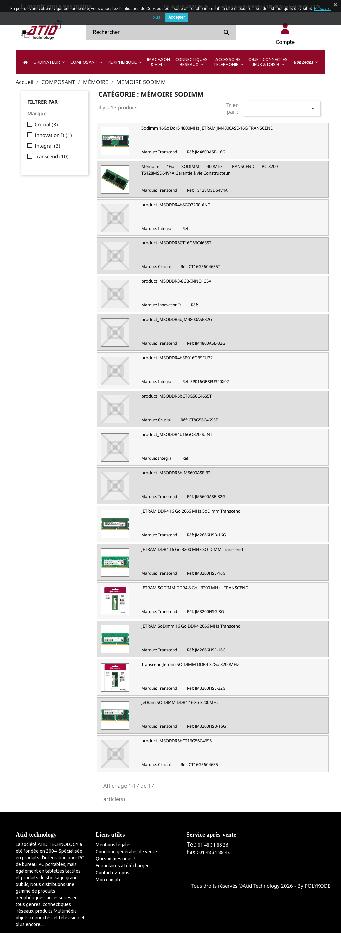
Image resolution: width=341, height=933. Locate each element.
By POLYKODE (313, 885)
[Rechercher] (161, 32)
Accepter (176, 17)
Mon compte (109, 879)
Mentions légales (114, 844)
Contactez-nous (112, 872)
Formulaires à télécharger (122, 865)
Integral (47, 145)
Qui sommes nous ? (116, 858)
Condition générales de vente (126, 851)
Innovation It (53, 135)
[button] (49, 62)
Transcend (52, 156)
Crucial (46, 124)
